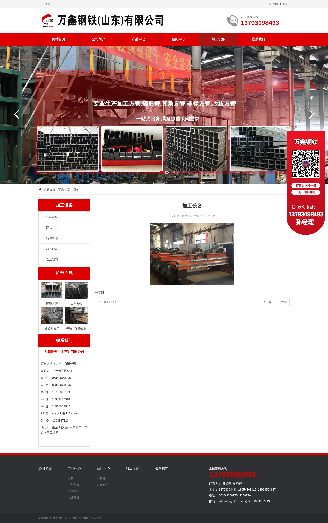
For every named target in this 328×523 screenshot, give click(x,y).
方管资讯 (102, 478)
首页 (61, 189)
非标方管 (73, 491)
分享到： (101, 292)
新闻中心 (178, 39)
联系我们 (258, 39)
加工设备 (218, 39)
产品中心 (138, 39)
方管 (70, 478)
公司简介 (98, 39)
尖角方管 (73, 484)
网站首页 (58, 39)
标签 (285, 4)
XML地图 (273, 4)
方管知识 (102, 484)
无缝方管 (73, 497)
